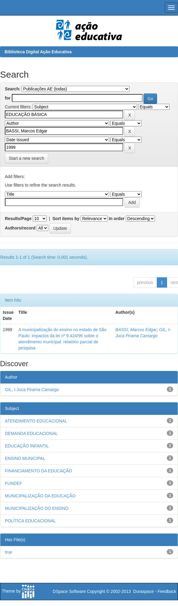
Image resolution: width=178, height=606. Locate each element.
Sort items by (65, 218)
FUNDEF (13, 483)
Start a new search (26, 158)
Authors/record (20, 228)
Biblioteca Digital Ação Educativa (38, 51)
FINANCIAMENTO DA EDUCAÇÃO (38, 470)
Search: (12, 88)
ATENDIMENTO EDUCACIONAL (36, 421)
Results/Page (18, 218)
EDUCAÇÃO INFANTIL (27, 445)
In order (117, 218)
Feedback (167, 591)
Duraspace (143, 591)
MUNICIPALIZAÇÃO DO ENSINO (37, 508)
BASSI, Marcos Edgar (136, 329)
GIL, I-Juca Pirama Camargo (32, 389)
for (8, 98)
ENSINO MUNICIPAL (25, 458)
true (8, 552)
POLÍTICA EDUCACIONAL (30, 520)
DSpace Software (69, 591)
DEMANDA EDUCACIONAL (31, 433)
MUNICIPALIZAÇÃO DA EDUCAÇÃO (40, 495)
